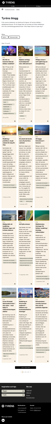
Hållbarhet (28, 392)
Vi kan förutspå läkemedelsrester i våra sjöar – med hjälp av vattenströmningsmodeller (9, 306)
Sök (12, 6)
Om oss (28, 395)
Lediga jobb (29, 390)
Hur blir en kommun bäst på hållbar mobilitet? (8, 62)
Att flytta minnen (24, 224)
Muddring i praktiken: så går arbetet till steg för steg (9, 142)
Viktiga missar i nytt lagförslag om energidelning (41, 62)
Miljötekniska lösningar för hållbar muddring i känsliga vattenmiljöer (42, 228)
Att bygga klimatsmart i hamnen (40, 141)
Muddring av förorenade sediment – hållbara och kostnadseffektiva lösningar (25, 306)
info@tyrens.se (37, 410)
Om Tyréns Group (30, 397)
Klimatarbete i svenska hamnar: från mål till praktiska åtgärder (42, 304)
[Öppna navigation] (38, 6)
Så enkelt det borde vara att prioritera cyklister (25, 141)
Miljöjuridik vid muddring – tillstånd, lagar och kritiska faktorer (9, 227)
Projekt (13, 395)
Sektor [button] (5, 37)
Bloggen (13, 391)
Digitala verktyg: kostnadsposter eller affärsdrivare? (25, 62)
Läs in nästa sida (25, 367)
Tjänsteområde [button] (14, 37)
